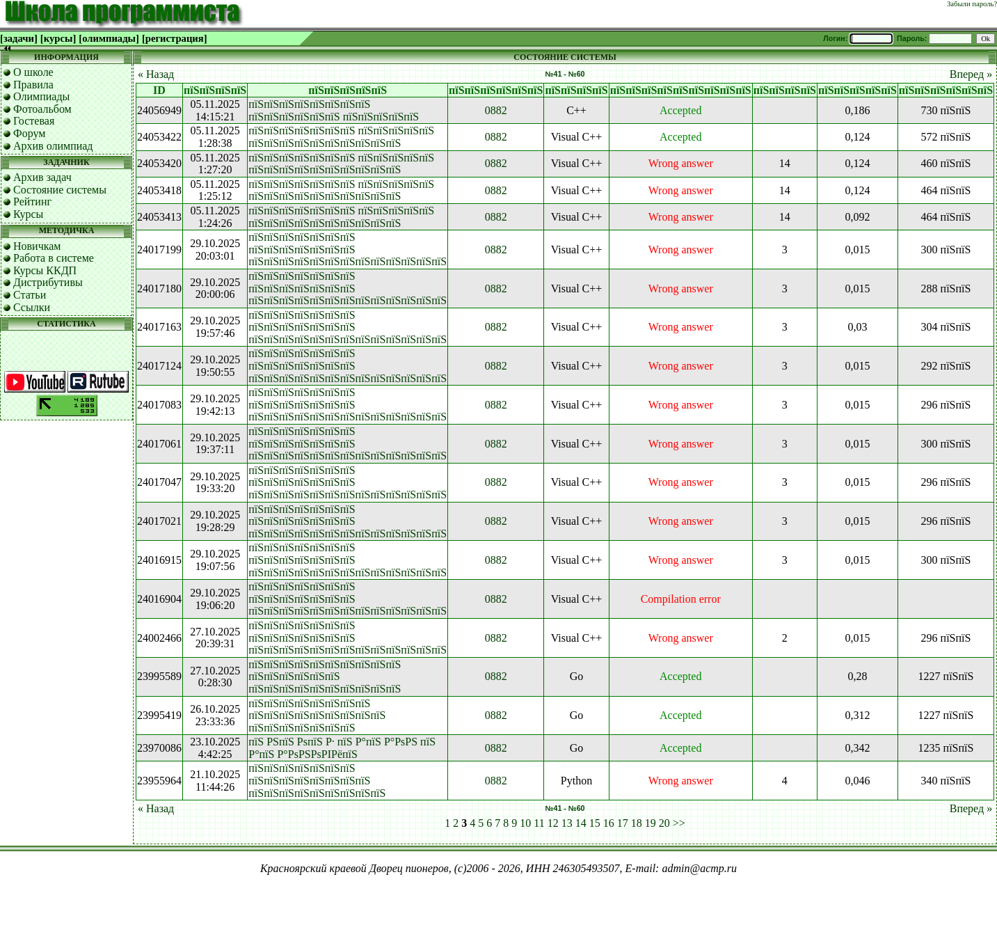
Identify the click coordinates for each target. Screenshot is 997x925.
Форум (29, 133)
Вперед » (971, 74)
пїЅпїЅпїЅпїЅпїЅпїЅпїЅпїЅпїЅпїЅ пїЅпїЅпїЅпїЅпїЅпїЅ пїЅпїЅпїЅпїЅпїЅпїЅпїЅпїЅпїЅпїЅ (324, 676)
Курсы (28, 214)
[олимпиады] (109, 38)
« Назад (156, 74)
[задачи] (19, 38)
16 (608, 823)
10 (525, 823)
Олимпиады (41, 96)
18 (636, 823)
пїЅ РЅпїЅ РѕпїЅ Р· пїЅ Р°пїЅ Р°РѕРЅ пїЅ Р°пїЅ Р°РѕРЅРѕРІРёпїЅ (342, 748)
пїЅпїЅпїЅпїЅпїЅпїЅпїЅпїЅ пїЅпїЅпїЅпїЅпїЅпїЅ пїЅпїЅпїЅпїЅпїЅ (333, 110)
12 (553, 823)
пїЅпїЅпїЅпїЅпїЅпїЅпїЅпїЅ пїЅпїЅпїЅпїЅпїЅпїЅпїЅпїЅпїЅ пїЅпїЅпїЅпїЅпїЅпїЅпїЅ (316, 715)
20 (664, 823)
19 (650, 823)
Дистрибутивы (48, 282)
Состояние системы (59, 190)
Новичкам (37, 246)
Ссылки (31, 307)
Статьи (29, 295)
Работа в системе (53, 258)
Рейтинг (32, 201)
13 (567, 823)
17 (622, 823)
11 (539, 823)
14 (581, 823)
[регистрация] (174, 38)
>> (679, 823)
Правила (33, 84)
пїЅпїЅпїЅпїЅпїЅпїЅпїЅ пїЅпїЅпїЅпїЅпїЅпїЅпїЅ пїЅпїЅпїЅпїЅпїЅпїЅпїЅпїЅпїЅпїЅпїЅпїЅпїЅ (347, 249)
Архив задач (42, 177)
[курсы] (58, 38)
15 (594, 823)
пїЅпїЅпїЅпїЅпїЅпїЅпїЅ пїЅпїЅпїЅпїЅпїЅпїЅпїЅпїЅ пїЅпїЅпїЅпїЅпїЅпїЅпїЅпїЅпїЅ (316, 780)
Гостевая (33, 121)
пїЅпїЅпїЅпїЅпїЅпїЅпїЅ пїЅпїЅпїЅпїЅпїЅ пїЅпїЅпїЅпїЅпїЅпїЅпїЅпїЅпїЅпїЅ (341, 137)
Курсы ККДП (45, 270)
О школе (33, 72)
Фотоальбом (42, 109)
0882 (496, 110)
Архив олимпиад (53, 146)
